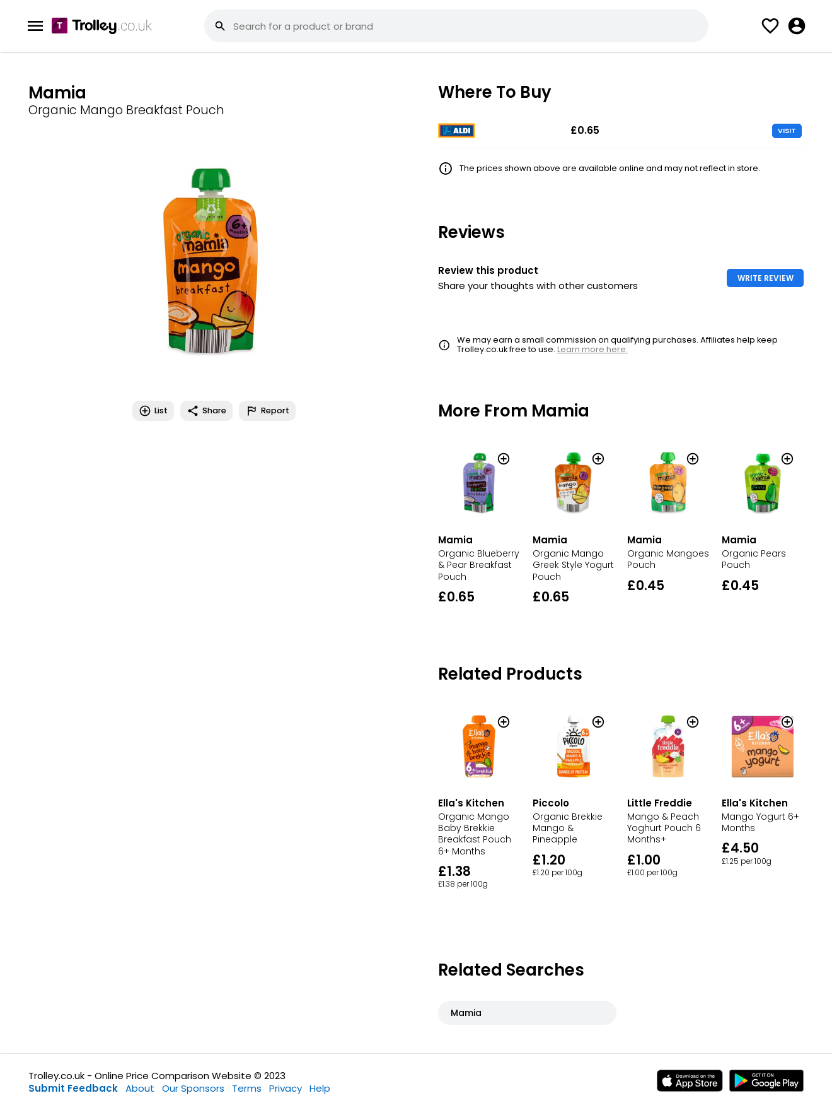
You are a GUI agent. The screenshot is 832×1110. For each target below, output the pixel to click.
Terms (247, 1088)
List (153, 410)
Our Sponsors (193, 1088)
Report (267, 410)
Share (206, 410)
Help (319, 1088)
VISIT (787, 131)
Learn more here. (592, 349)
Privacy (285, 1088)
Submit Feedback (73, 1088)
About (139, 1088)
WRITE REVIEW (765, 278)
